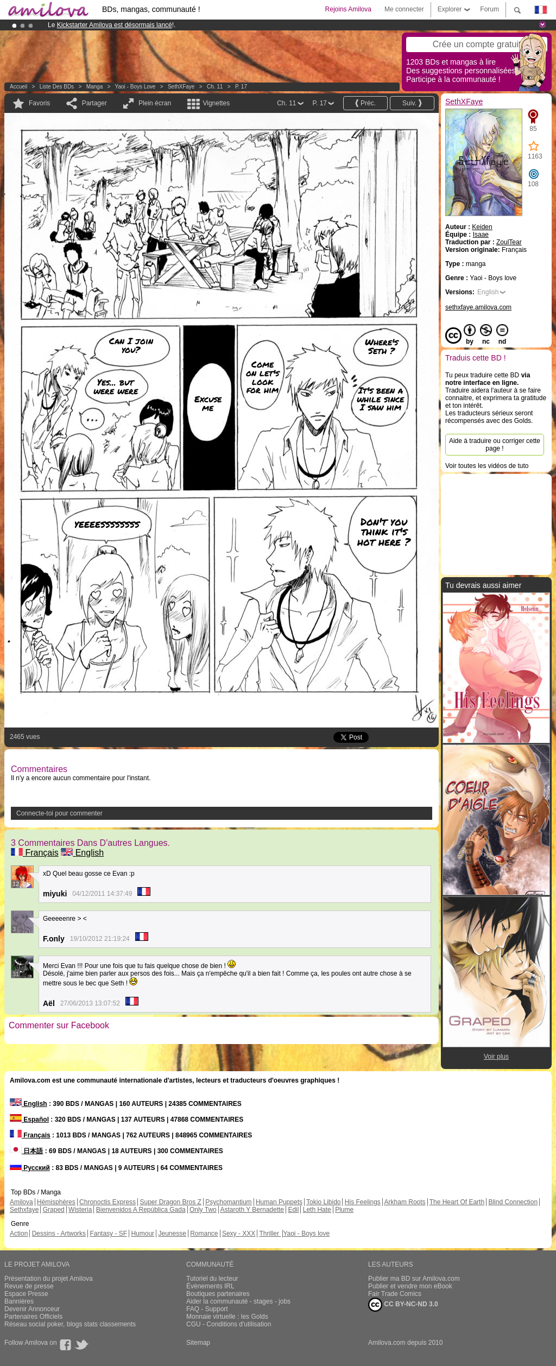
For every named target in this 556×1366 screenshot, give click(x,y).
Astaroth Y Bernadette (252, 1209)
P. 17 (241, 87)
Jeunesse (172, 1233)
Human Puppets (279, 1202)
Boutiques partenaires (218, 1294)
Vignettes (216, 103)
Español (29, 1119)
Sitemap (198, 1342)
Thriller (270, 1233)
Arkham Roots (405, 1202)
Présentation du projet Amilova (48, 1278)
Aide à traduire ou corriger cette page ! (494, 444)
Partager (94, 103)
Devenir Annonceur (32, 1309)
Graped (54, 1209)
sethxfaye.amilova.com (478, 307)
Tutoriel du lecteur (212, 1278)
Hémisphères (56, 1202)
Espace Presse (26, 1294)
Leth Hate (317, 1209)
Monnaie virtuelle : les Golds (227, 1316)
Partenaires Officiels (33, 1316)
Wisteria (80, 1209)
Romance (204, 1233)
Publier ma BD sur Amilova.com (414, 1278)
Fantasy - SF (108, 1233)
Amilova (21, 1202)
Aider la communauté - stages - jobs (238, 1301)
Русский (30, 1168)
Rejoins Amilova (348, 9)
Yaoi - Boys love (135, 87)
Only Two (203, 1209)
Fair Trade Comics (394, 1294)
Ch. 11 (215, 87)
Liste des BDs (57, 87)
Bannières (19, 1301)
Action (19, 1233)
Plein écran (154, 103)
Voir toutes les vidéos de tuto (486, 466)
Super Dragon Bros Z (170, 1202)
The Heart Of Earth (456, 1202)
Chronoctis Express (107, 1202)
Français (35, 852)
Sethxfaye (24, 1209)
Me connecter (404, 9)
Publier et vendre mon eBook (410, 1286)
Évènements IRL (210, 1286)
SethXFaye (181, 87)
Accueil (18, 87)
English (82, 852)
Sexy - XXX (238, 1233)
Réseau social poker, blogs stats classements (70, 1324)
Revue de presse (29, 1286)
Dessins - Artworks (59, 1233)
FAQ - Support (207, 1309)
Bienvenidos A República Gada (141, 1209)
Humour (142, 1233)
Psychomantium (228, 1202)
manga (94, 87)
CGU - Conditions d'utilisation (228, 1324)
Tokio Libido (323, 1202)
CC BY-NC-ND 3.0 (403, 1305)
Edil (293, 1209)
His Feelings (363, 1202)
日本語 (26, 1151)
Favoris (39, 103)
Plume (344, 1209)
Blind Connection (513, 1202)
